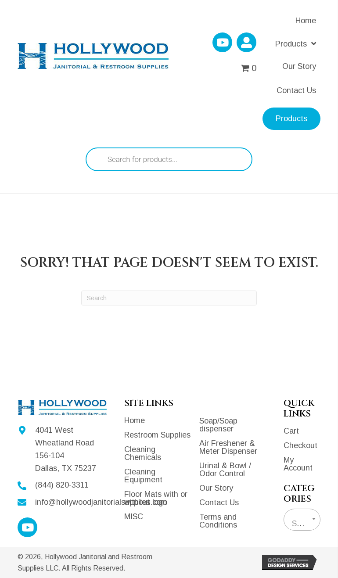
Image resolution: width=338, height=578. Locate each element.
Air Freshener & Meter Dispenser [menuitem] (228, 447)
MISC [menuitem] (133, 516)
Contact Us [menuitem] (219, 502)
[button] (222, 42)
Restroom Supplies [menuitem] (157, 435)
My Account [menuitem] (298, 464)
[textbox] (302, 523)
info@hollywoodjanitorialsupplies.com (101, 502)
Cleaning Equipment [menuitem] (143, 475)
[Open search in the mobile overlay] (169, 159)
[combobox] (302, 520)
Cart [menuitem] (291, 431)
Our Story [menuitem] (216, 488)
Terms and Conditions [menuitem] (218, 521)
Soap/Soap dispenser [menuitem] (218, 424)
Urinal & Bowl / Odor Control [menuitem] (225, 469)
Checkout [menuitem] (300, 445)
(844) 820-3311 (62, 485)
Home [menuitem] (134, 420)
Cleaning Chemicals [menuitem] (142, 453)
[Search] (169, 298)
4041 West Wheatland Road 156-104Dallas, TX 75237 (65, 449)
